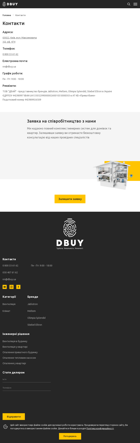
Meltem (31, 311)
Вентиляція (9, 304)
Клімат (6, 311)
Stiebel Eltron (34, 324)
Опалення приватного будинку (20, 352)
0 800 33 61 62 (10, 265)
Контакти (20, 15)
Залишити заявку (70, 199)
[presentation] (27, 399)
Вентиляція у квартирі (15, 346)
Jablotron (32, 304)
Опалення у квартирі (14, 363)
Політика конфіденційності (100, 428)
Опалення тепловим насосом (19, 357)
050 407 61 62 (10, 272)
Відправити (14, 416)
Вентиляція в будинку (15, 341)
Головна (7, 15)
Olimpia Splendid (36, 318)
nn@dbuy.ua (9, 279)
